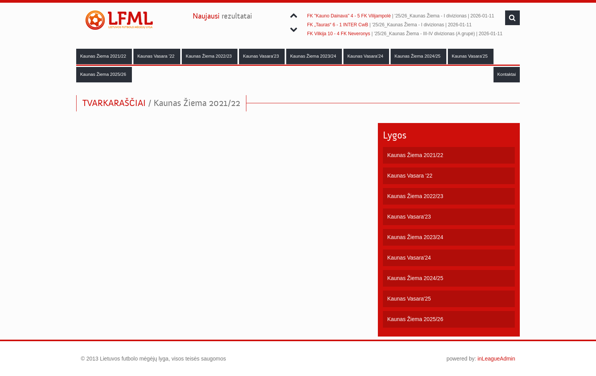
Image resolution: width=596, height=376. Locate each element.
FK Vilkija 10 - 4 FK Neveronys (338, 33)
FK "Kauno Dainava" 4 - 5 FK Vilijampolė (349, 16)
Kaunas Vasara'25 (470, 56)
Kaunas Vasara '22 (156, 56)
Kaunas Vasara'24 (365, 56)
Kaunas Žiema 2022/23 (209, 56)
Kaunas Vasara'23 (261, 56)
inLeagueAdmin (496, 358)
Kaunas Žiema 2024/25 (418, 56)
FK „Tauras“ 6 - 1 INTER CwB (337, 24)
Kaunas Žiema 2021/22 (103, 56)
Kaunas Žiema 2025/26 (103, 74)
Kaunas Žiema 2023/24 (313, 56)
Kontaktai (506, 74)
